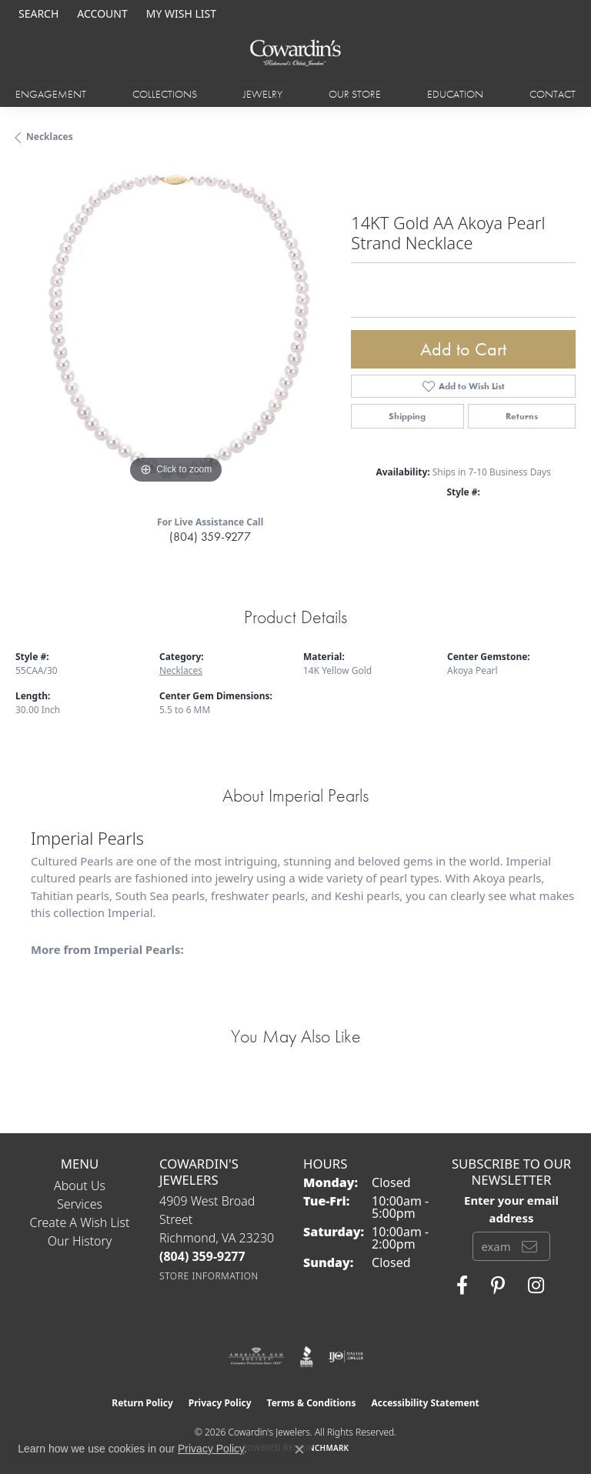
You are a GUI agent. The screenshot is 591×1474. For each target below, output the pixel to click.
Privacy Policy (220, 1402)
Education (455, 94)
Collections (164, 94)
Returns (522, 416)
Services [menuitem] (79, 1204)
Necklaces (49, 136)
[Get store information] (209, 1275)
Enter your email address (511, 1208)
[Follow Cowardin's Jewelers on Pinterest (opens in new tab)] (498, 1285)
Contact (552, 94)
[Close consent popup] (299, 1449)
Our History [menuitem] (80, 1240)
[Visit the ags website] (256, 1356)
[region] (175, 328)
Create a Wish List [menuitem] (80, 1222)
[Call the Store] (202, 1256)
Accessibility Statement (425, 1402)
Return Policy (142, 1402)
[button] (36, 13)
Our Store (355, 94)
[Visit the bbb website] (306, 1356)
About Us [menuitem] (79, 1185)
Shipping (407, 416)
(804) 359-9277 (210, 537)
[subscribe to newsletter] (529, 1246)
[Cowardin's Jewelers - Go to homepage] (295, 53)
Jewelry (262, 94)
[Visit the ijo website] (346, 1356)
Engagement (50, 94)
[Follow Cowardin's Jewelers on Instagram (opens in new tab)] (536, 1285)
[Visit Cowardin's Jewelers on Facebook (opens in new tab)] (462, 1285)
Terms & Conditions (311, 1402)
